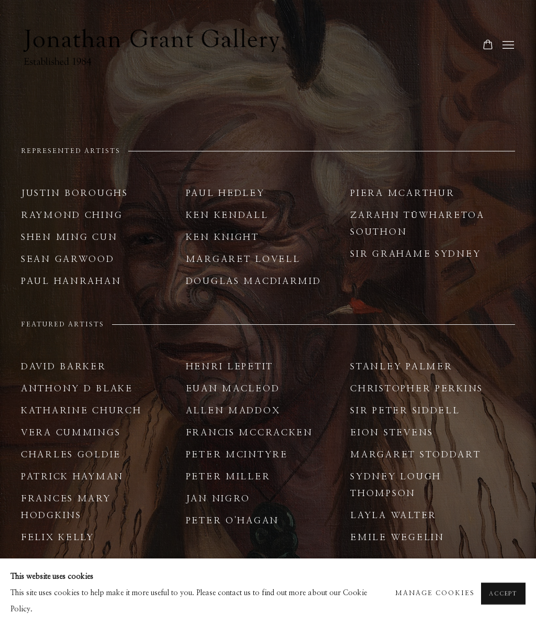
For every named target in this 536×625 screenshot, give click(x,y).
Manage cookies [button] (435, 610)
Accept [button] (503, 610)
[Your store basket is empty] (488, 45)
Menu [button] (507, 45)
